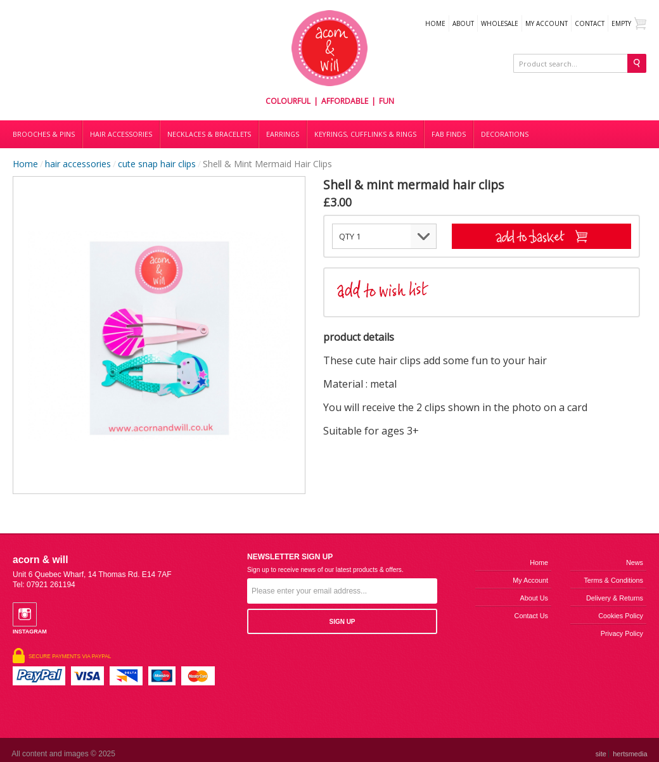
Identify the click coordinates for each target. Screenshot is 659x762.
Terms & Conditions (613, 580)
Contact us (531, 615)
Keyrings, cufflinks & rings (365, 134)
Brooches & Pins (44, 134)
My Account (546, 23)
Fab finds (449, 134)
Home (435, 23)
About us (534, 598)
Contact (590, 23)
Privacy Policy (622, 633)
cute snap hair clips (157, 164)
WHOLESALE (499, 23)
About (463, 23)
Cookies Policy (620, 615)
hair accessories (78, 164)
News (634, 562)
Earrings (282, 134)
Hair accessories (121, 134)
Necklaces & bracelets (209, 134)
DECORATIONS (504, 134)
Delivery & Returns (614, 598)
